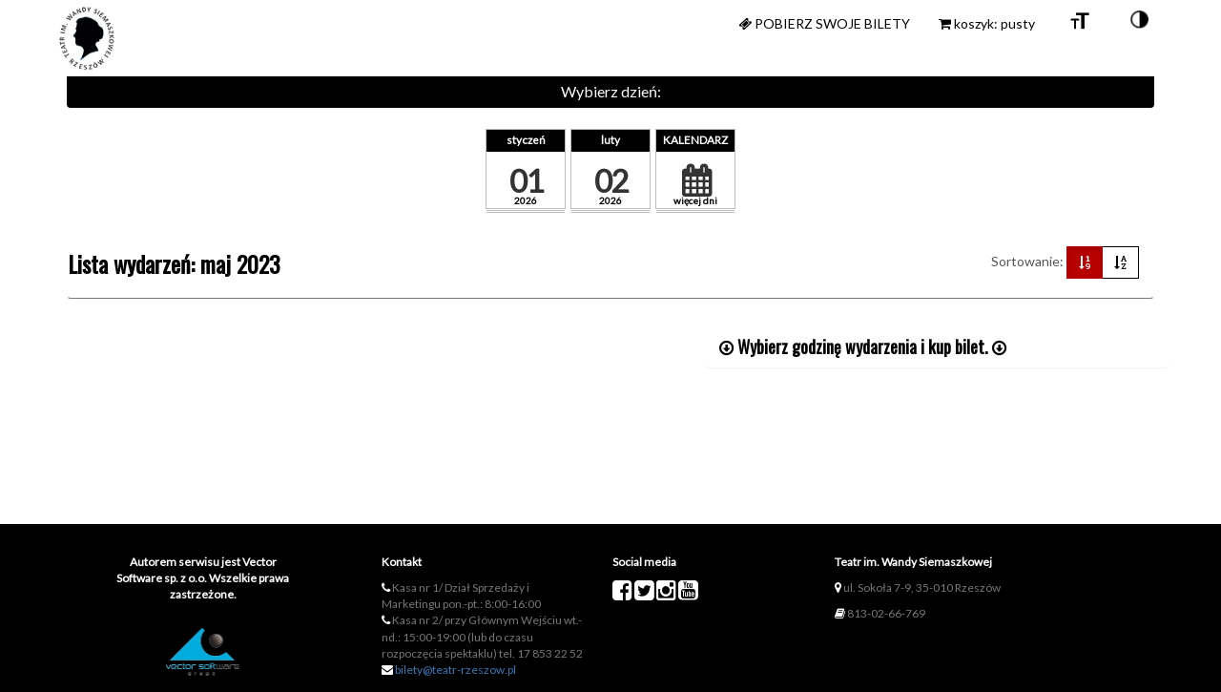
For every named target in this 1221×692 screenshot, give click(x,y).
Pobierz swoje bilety (824, 23)
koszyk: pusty (987, 23)
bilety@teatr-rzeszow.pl (455, 669)
